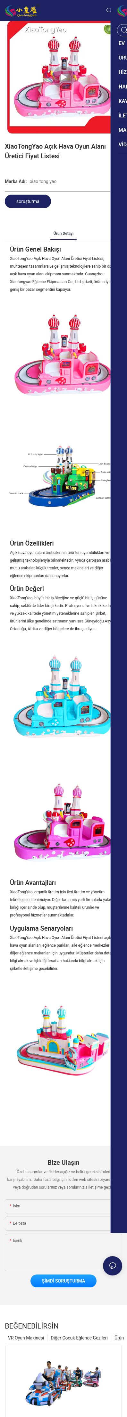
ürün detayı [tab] (64, 233)
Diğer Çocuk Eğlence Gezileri (79, 1337)
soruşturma (27, 201)
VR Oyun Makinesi (26, 1337)
